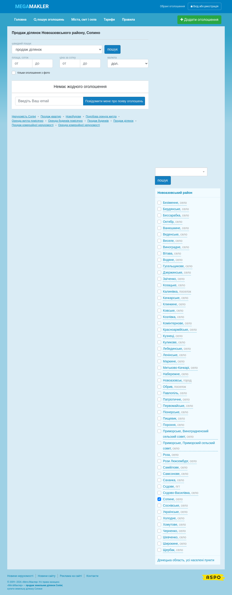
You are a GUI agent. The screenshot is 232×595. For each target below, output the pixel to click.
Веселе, (172, 241)
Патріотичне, (176, 399)
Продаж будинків (98, 120)
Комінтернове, (177, 323)
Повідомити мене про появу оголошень (114, 101)
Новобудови (73, 116)
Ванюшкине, (176, 228)
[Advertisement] (189, 99)
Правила (128, 19)
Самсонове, (175, 474)
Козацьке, (174, 285)
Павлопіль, (175, 393)
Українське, (175, 512)
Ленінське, (174, 355)
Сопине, (173, 499)
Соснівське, (175, 505)
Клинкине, (174, 304)
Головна (20, 19)
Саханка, (173, 480)
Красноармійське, (180, 329)
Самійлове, (175, 467)
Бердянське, (176, 209)
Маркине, (173, 361)
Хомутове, (174, 524)
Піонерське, (175, 412)
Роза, (171, 455)
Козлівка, (173, 317)
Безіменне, (175, 202)
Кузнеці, (172, 336)
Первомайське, (178, 406)
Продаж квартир (51, 116)
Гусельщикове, (177, 266)
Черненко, (174, 531)
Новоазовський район (174, 192)
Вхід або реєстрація (204, 6)
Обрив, (174, 387)
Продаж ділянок (123, 120)
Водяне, (172, 260)
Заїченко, (173, 279)
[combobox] (181, 172)
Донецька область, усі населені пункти (185, 560)
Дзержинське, (177, 272)
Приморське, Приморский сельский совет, (189, 445)
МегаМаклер (15, 585)
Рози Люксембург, (180, 461)
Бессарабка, (176, 215)
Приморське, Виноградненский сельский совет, (185, 433)
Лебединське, (177, 348)
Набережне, (175, 374)
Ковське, (173, 310)
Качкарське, (175, 298)
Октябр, (172, 221)
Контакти (92, 576)
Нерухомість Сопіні (24, 116)
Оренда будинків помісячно (65, 120)
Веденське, (175, 234)
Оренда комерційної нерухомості (79, 125)
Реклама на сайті (71, 576)
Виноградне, (176, 247)
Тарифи (109, 19)
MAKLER (32, 6)
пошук (112, 49)
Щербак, (173, 550)
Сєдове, (171, 486)
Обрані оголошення (172, 6)
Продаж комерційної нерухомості (32, 125)
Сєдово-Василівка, (180, 493)
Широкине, (174, 543)
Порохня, (173, 425)
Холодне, (173, 518)
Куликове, (174, 342)
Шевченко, (174, 537)
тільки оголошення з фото (33, 72)
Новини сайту (46, 576)
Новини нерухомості (20, 576)
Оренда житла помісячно (27, 120)
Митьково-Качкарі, (180, 367)
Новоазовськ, (177, 380)
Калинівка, (177, 291)
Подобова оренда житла (101, 116)
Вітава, (172, 253)
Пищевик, (174, 418)
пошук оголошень (49, 19)
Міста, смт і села (84, 19)
